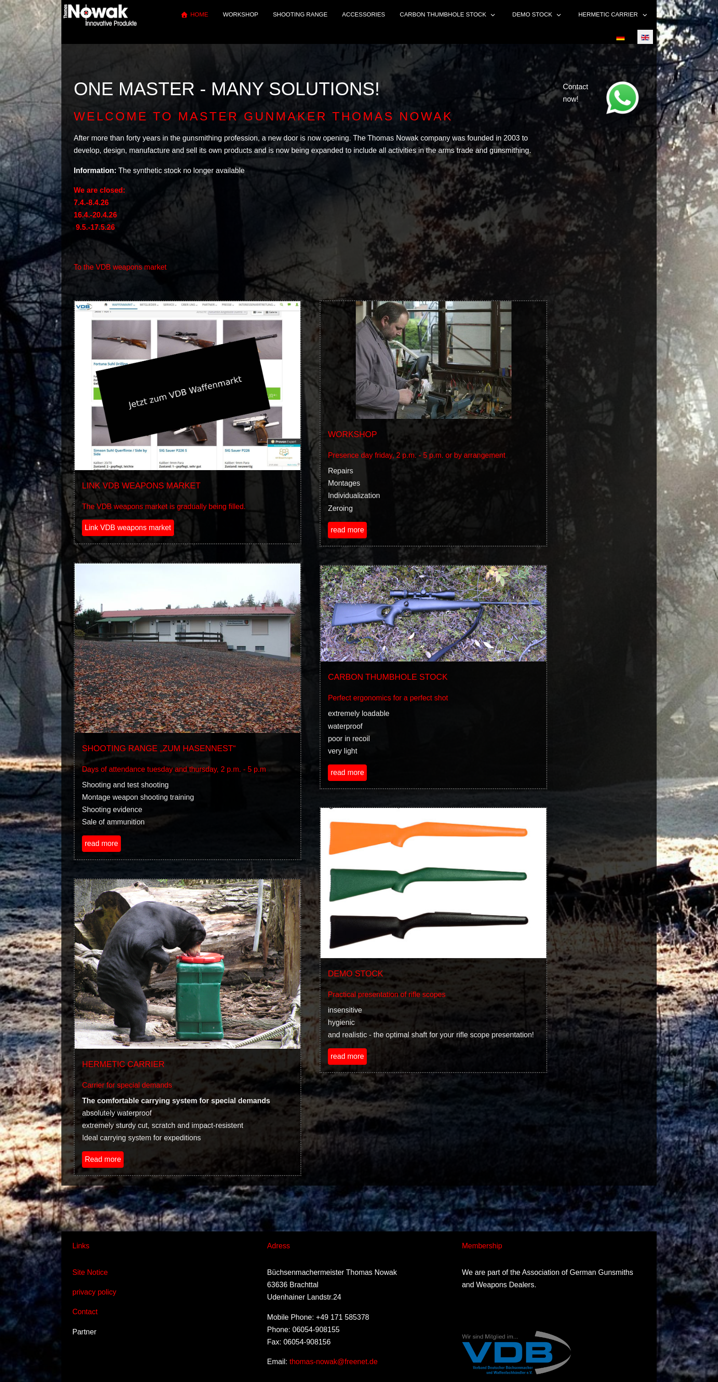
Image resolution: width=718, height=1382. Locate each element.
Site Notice (90, 1272)
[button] (448, 14)
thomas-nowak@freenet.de (333, 1362)
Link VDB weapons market (128, 527)
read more (347, 530)
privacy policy (94, 1292)
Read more (103, 1159)
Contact (85, 1312)
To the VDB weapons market (120, 267)
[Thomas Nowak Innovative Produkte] (99, 15)
